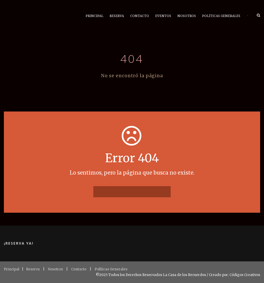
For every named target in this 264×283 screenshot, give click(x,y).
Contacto (139, 16)
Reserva (117, 16)
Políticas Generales (221, 16)
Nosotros (186, 16)
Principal (94, 16)
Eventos (163, 16)
